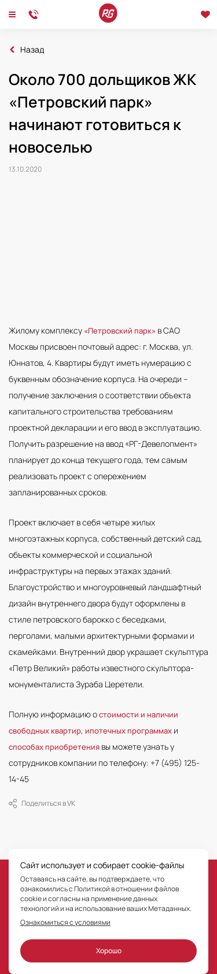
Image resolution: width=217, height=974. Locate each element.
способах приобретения (54, 747)
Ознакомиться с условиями (65, 922)
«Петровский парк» (120, 330)
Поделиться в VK (42, 803)
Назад (32, 49)
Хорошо (109, 951)
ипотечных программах (128, 730)
